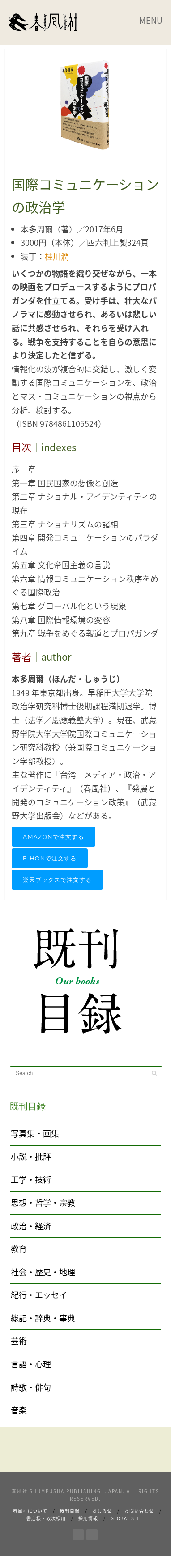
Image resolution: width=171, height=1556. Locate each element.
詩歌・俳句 (31, 1387)
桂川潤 (57, 256)
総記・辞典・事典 (43, 1318)
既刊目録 (70, 1510)
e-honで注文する (50, 858)
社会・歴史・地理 (43, 1272)
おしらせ (102, 1510)
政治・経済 (31, 1226)
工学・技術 (31, 1179)
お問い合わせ (139, 1510)
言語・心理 (31, 1364)
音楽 (19, 1410)
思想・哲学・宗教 (43, 1203)
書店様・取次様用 (46, 1518)
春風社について (30, 1510)
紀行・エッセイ (39, 1295)
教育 (19, 1249)
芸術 (19, 1341)
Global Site (126, 1518)
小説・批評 (31, 1157)
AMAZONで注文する (53, 836)
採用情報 (88, 1518)
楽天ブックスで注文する (57, 879)
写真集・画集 (35, 1133)
